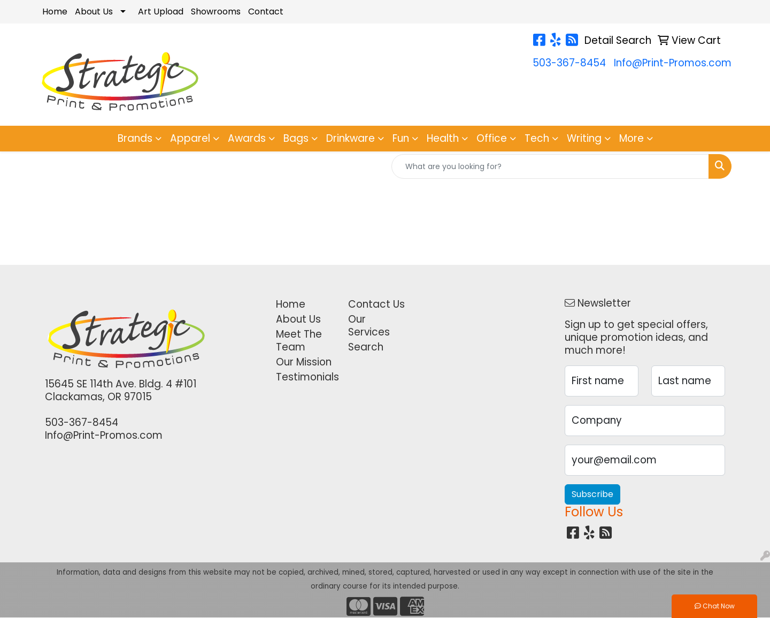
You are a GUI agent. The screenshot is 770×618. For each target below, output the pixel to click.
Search (365, 347)
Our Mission (304, 362)
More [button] (631, 138)
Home (54, 11)
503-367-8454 (569, 63)
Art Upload (160, 11)
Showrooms (216, 11)
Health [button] (443, 138)
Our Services (369, 325)
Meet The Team (299, 340)
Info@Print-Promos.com (673, 63)
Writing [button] (584, 138)
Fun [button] (400, 138)
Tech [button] (537, 138)
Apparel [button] (190, 138)
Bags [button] (296, 138)
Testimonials (305, 377)
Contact (265, 11)
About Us (94, 11)
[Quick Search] (550, 166)
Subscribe (592, 494)
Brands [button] (135, 138)
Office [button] (491, 138)
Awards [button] (247, 138)
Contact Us (376, 304)
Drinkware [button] (350, 138)
